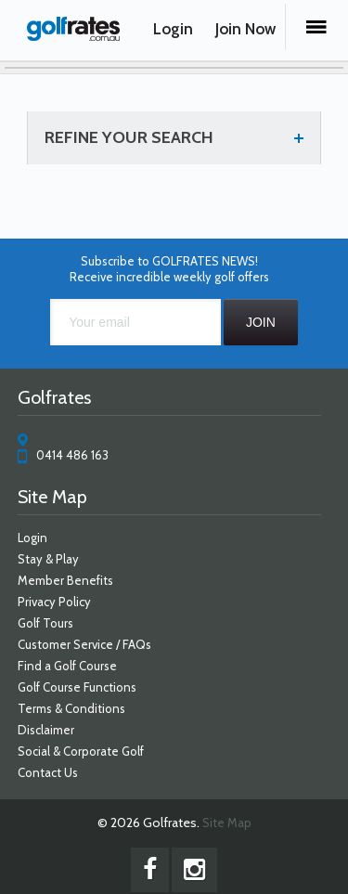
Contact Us (48, 772)
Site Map (226, 822)
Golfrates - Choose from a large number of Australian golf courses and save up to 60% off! (73, 34)
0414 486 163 (72, 454)
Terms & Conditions (71, 708)
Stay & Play (48, 558)
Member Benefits (65, 580)
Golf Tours (45, 622)
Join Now (245, 28)
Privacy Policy (54, 601)
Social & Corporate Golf (81, 751)
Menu (316, 27)
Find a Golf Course (67, 665)
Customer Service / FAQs (84, 644)
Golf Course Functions (77, 687)
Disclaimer (46, 729)
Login (173, 28)
